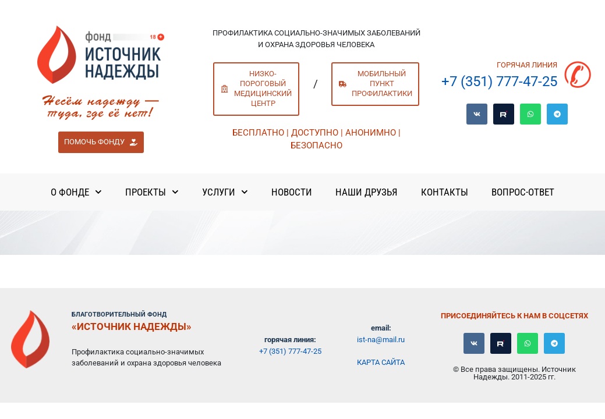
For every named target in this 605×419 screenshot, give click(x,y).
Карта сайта (381, 362)
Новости (291, 192)
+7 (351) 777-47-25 (499, 81)
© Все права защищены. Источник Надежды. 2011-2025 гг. (514, 373)
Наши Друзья (366, 192)
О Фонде (76, 192)
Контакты (444, 192)
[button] (101, 143)
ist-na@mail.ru (381, 339)
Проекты (152, 192)
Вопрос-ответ (522, 192)
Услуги (225, 192)
